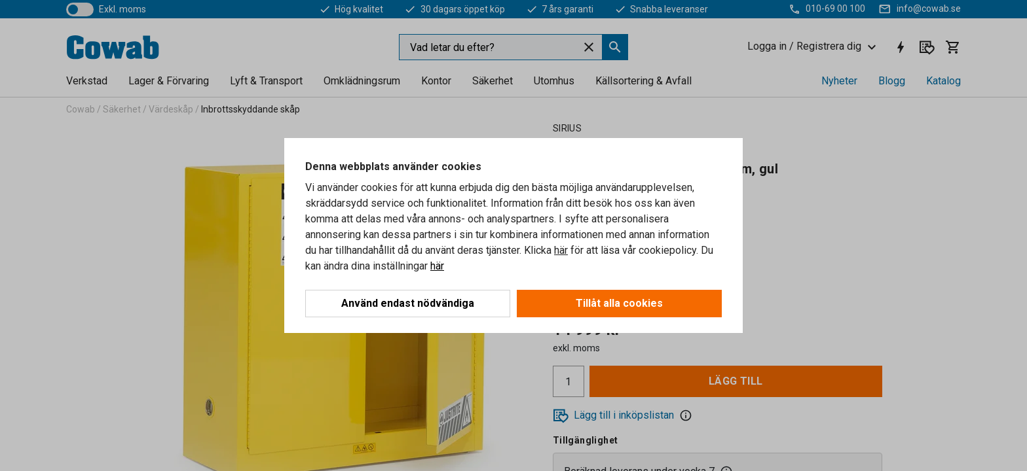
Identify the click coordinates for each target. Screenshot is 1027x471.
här (561, 250)
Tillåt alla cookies (619, 303)
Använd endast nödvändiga (407, 303)
